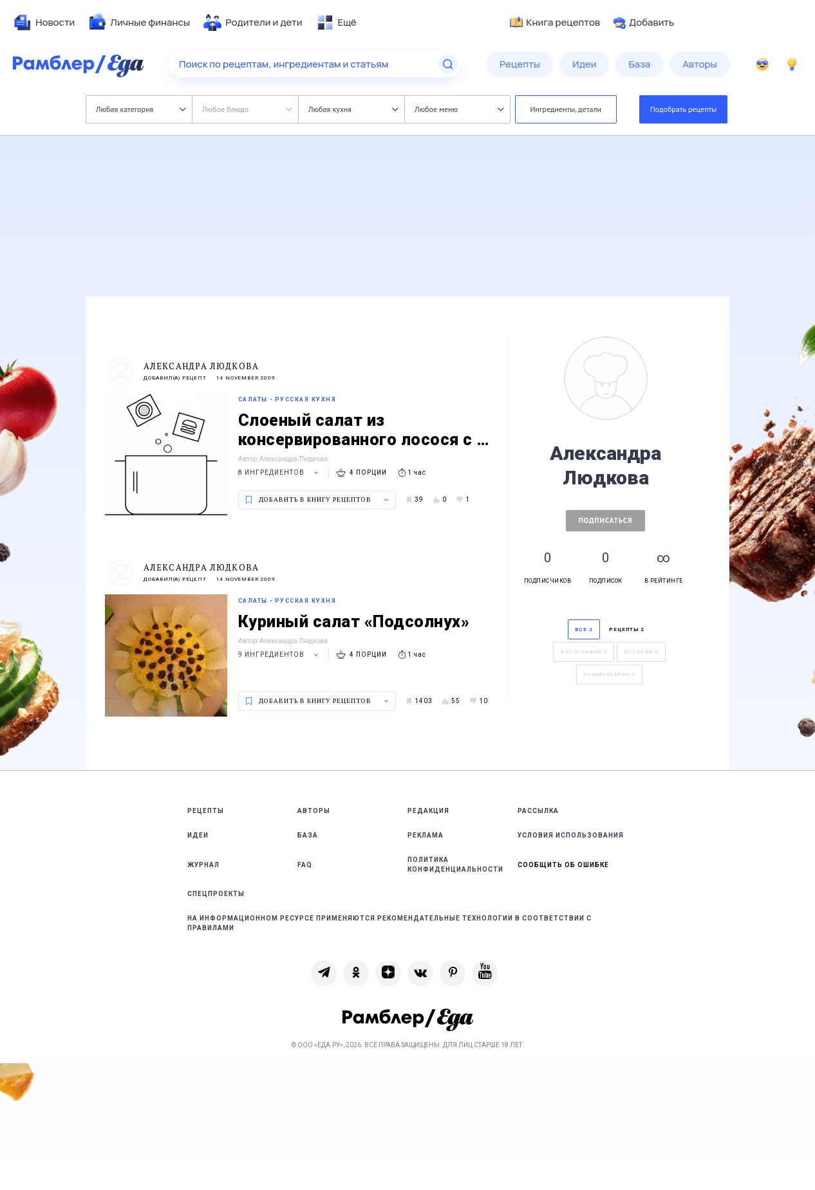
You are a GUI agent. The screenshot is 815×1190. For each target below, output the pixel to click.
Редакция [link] (428, 810)
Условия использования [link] (571, 835)
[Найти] (448, 64)
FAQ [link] (304, 864)
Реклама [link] (426, 835)
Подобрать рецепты (683, 109)
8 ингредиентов (280, 472)
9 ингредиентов (280, 654)
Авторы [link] (313, 810)
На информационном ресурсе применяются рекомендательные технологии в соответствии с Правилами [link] (389, 923)
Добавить (643, 22)
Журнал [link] (203, 864)
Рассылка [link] (538, 810)
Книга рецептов (555, 22)
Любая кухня (353, 109)
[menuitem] (44, 22)
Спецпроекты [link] (216, 893)
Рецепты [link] (205, 810)
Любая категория (140, 109)
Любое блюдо (247, 109)
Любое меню (459, 109)
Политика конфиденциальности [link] (455, 864)
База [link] (307, 835)
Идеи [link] (198, 835)
